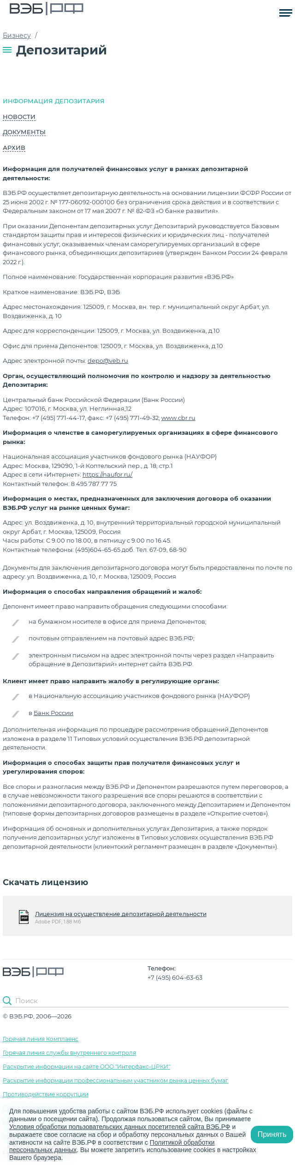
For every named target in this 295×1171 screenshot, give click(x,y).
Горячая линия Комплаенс (40, 1038)
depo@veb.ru (108, 360)
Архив (14, 147)
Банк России (53, 712)
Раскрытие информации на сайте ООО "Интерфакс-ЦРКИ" (86, 1066)
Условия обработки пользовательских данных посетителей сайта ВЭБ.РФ (119, 1126)
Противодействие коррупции (45, 1094)
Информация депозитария (54, 101)
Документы (24, 132)
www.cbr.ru (178, 417)
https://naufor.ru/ (107, 474)
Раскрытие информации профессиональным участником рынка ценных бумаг (115, 1080)
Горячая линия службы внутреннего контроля (69, 1052)
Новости (19, 116)
